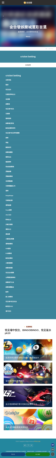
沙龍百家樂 (9, 224)
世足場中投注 (10, 109)
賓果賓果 (8, 118)
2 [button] (3, 18)
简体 (53, 449)
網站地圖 (38, 441)
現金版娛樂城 (10, 166)
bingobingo (9, 195)
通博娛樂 (8, 205)
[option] (28, 26)
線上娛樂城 (9, 296)
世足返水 (8, 89)
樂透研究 (8, 147)
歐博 (7, 292)
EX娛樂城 (9, 253)
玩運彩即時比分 (10, 94)
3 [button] (3, 21)
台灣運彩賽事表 (10, 277)
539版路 (8, 248)
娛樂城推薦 (9, 268)
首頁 (46, 48)
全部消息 (8, 80)
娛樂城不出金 (10, 282)
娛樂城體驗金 (10, 287)
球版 (7, 142)
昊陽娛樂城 (9, 176)
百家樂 (8, 113)
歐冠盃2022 (9, 306)
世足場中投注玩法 (11, 301)
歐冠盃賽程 (9, 258)
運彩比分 (8, 229)
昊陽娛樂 (8, 171)
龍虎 (7, 85)
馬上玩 (13, 454)
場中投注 (8, 311)
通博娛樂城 (9, 243)
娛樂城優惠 (9, 152)
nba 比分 (8, 215)
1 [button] (3, 16)
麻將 (7, 137)
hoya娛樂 (9, 210)
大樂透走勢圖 (10, 239)
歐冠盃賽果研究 (10, 128)
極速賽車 (8, 162)
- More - (28, 37)
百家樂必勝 (9, 200)
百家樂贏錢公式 (10, 186)
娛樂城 (8, 104)
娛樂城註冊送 (10, 123)
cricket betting (51, 48)
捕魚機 (8, 234)
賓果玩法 (8, 157)
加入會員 (37, 454)
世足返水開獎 (10, 272)
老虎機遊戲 (9, 181)
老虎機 (8, 99)
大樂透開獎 (9, 263)
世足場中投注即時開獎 (13, 133)
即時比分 (8, 219)
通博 (7, 190)
